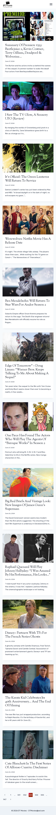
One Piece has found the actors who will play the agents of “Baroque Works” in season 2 (27, 439)
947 (4, 799)
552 (24, 795)
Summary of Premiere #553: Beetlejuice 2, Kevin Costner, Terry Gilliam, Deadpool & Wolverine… (24, 51)
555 (42, 795)
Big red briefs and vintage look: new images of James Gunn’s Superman (28, 505)
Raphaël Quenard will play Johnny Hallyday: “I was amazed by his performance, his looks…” (27, 571)
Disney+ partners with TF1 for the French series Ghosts (26, 635)
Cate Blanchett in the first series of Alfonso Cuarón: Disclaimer (28, 765)
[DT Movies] (8, 4)
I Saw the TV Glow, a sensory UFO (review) (26, 117)
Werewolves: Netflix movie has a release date (28, 241)
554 (36, 795)
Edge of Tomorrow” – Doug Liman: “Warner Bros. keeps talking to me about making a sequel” (27, 371)
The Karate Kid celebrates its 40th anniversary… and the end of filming (28, 701)
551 (19, 795)
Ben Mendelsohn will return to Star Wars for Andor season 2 (27, 303)
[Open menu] (50, 4)
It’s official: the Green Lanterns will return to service (27, 179)
